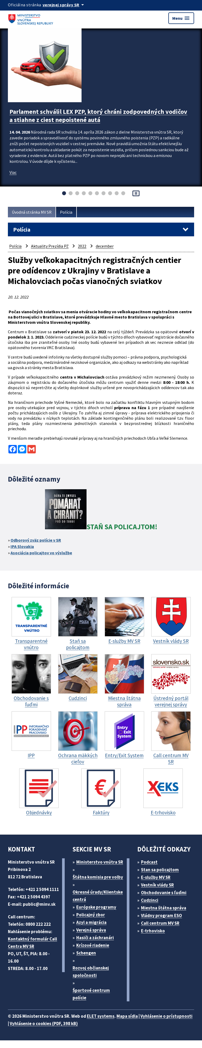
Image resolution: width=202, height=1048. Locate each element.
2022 (82, 246)
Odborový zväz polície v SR (36, 540)
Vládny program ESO (161, 915)
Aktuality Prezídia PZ (50, 246)
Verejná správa (91, 930)
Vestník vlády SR (157, 885)
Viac (13, 172)
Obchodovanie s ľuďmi (163, 892)
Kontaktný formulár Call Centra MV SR (32, 942)
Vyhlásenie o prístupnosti (166, 1016)
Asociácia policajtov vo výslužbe (41, 552)
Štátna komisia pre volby (98, 877)
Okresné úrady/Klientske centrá (98, 895)
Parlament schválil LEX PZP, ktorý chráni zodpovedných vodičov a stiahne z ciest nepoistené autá (98, 115)
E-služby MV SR (155, 877)
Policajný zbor (90, 915)
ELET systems (100, 1016)
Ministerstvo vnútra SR (99, 862)
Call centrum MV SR (160, 923)
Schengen (86, 953)
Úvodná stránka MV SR (32, 212)
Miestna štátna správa (163, 908)
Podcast (149, 862)
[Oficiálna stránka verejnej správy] (64, 5)
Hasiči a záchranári (95, 938)
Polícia (66, 212)
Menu (181, 18)
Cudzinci (149, 900)
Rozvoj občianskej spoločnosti (91, 971)
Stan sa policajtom (160, 870)
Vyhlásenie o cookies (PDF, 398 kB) (44, 1023)
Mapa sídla (127, 1016)
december (105, 246)
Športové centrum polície (91, 994)
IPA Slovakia (22, 546)
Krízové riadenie (92, 945)
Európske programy (96, 907)
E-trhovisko (153, 931)
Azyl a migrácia (91, 922)
